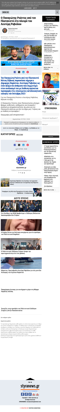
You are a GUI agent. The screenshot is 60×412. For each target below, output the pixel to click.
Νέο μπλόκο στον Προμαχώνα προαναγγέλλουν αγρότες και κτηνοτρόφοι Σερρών (51, 47)
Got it (35, 8)
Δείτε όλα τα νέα (50, 190)
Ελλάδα (33, 128)
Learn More (27, 8)
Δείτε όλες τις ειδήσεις (51, 68)
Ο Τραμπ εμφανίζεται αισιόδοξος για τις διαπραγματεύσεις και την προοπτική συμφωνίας (51, 149)
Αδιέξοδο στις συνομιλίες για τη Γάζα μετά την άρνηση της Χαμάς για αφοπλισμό (50, 160)
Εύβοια (26, 128)
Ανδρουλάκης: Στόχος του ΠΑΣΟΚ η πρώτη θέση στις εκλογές (51, 26)
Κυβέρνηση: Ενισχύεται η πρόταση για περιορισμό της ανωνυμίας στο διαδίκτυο (49, 60)
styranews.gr (24, 130)
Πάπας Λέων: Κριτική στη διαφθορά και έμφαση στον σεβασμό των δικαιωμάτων (51, 179)
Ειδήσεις (17, 128)
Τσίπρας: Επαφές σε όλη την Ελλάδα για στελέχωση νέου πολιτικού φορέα (50, 36)
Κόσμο (16, 130)
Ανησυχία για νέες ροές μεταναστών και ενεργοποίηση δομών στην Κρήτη (51, 169)
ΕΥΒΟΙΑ (19, 135)
